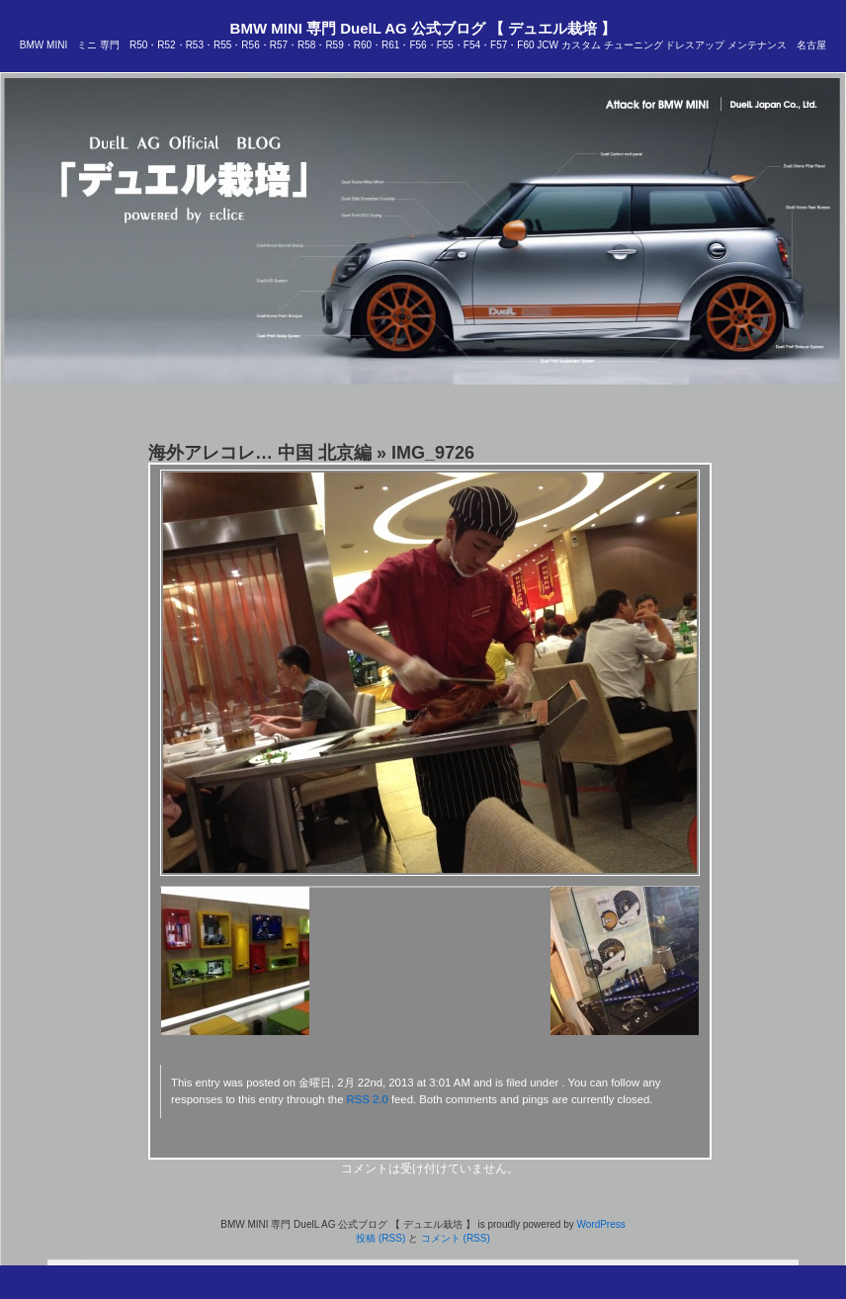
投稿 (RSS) (380, 1238)
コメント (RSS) (455, 1238)
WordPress (600, 1224)
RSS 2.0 (367, 1099)
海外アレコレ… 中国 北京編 (260, 453)
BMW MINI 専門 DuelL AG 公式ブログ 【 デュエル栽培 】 (423, 28)
